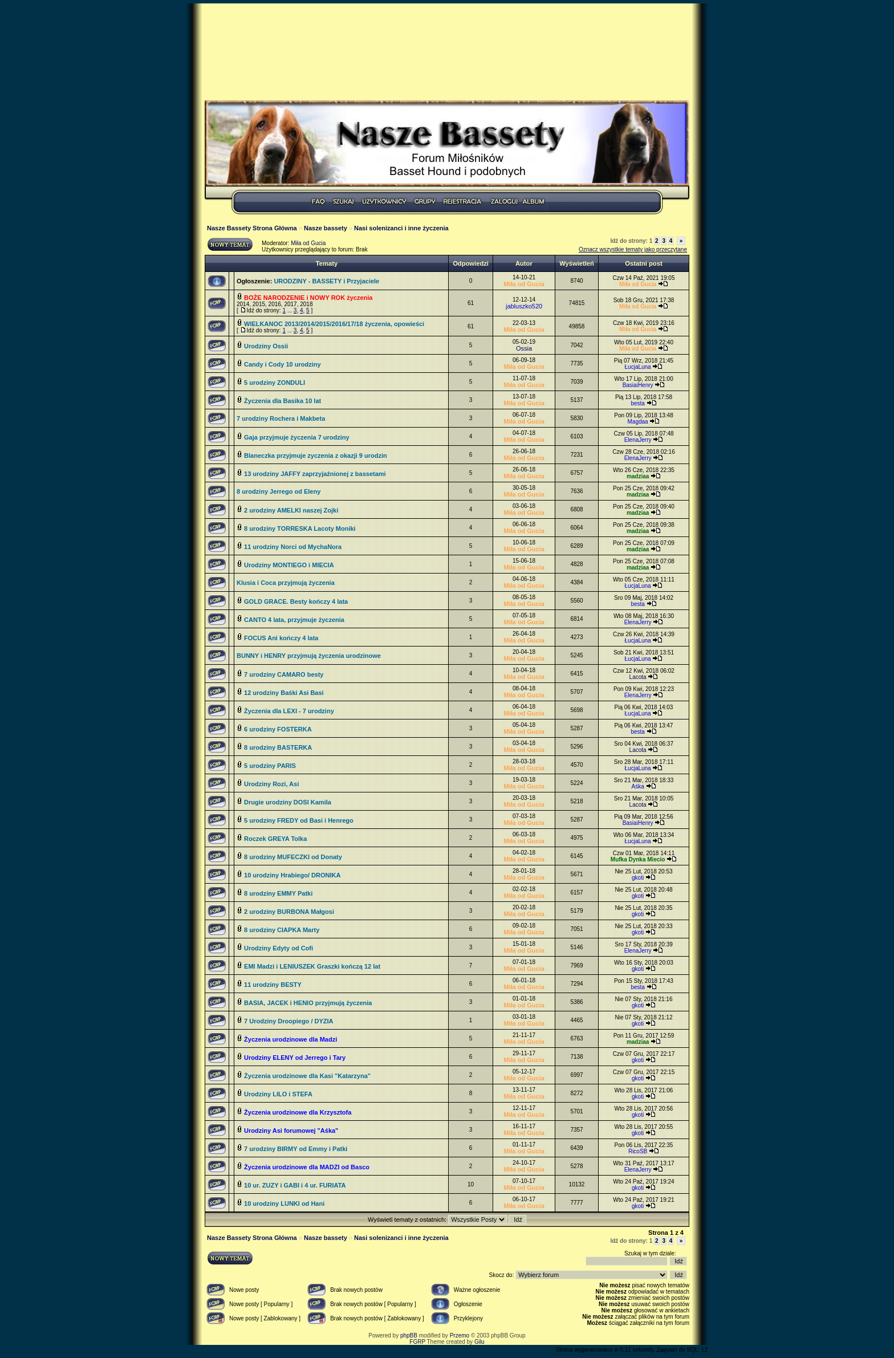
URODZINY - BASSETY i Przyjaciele (326, 281)
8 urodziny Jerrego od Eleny (278, 491)
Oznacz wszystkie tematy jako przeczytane (633, 249)
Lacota (638, 677)
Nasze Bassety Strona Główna (252, 228)
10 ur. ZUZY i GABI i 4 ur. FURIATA (295, 1185)
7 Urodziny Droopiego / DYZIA (288, 1021)
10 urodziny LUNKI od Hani (284, 1203)
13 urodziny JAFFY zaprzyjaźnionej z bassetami (315, 473)
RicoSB (637, 1151)
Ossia (524, 348)
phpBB (408, 1335)
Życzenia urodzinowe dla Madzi (290, 1039)
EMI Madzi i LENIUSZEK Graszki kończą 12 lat (312, 966)
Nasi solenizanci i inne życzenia (401, 228)
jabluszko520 (524, 306)
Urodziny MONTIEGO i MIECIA (289, 565)
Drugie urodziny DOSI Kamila (287, 802)
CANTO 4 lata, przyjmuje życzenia (294, 619)
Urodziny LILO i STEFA (278, 1094)
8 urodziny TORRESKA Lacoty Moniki (300, 528)
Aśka (637, 786)
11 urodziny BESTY (273, 984)
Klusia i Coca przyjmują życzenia (286, 582)
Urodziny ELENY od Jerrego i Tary (295, 1057)
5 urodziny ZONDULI (274, 382)
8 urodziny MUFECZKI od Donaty (293, 856)
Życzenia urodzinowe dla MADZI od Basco (306, 1167)
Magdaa (638, 421)
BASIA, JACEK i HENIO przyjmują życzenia (308, 1002)
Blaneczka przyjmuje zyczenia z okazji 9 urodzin (315, 455)
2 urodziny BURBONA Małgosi (289, 911)
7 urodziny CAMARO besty (283, 674)
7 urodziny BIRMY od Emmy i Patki (295, 1148)
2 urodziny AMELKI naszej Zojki (291, 510)
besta (637, 403)
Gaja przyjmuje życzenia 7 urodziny (297, 437)
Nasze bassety (325, 228)
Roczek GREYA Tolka (275, 838)
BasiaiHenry (638, 385)
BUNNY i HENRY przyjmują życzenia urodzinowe (309, 655)
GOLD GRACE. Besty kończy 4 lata (296, 601)
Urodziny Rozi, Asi (271, 783)
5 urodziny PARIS (270, 765)
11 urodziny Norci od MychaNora (293, 546)
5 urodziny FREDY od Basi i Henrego (298, 820)
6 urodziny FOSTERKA (278, 729)
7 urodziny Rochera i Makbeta (281, 418)
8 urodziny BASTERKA (278, 747)
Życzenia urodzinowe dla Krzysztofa (297, 1112)
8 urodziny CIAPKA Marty (281, 929)
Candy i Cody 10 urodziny (282, 364)
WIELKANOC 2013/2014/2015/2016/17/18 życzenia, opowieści (334, 323)
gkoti (638, 878)
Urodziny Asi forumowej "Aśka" (291, 1130)
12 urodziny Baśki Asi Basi (284, 692)
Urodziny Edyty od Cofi (278, 948)
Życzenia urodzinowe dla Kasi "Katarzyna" (307, 1075)
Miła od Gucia (308, 243)
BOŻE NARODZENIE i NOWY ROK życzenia (308, 297)
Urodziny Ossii (266, 346)
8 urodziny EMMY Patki (278, 893)
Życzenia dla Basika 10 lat (282, 400)
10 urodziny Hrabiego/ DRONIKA (292, 875)
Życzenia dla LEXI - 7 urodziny (289, 711)
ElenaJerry (638, 440)
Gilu (479, 1342)
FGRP (417, 1342)
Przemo (459, 1335)
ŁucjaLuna (638, 367)
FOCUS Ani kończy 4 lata (281, 638)
